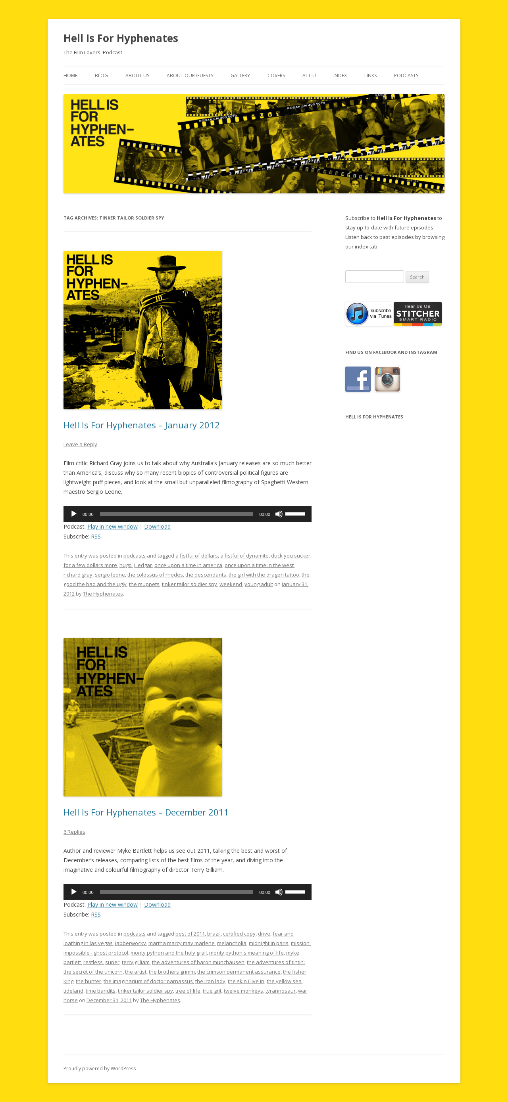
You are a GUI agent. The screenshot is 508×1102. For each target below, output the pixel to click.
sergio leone (110, 574)
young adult (258, 584)
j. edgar (143, 565)
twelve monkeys (243, 990)
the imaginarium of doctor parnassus (148, 981)
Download (157, 526)
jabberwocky (130, 943)
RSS (96, 536)
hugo (125, 565)
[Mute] (279, 514)
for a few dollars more (90, 565)
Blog (101, 75)
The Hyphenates (103, 593)
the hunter (88, 981)
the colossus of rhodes (155, 574)
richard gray (78, 574)
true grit (212, 990)
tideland (73, 990)
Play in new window (112, 526)
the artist (135, 971)
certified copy (239, 933)
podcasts (134, 555)
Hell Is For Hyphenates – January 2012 (142, 425)
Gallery (240, 75)
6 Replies (74, 831)
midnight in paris (269, 943)
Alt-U (309, 75)
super (112, 962)
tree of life (187, 990)
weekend (230, 584)
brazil (214, 933)
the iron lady (210, 981)
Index (340, 75)
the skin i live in (246, 981)
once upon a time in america (188, 565)
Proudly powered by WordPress (100, 1068)
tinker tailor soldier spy (189, 584)
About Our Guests (190, 75)
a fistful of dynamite (244, 555)
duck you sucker (290, 555)
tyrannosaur (281, 990)
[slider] (176, 514)
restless (93, 962)
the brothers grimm (172, 971)
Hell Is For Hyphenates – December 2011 (146, 812)
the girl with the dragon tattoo (264, 574)
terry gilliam (136, 962)
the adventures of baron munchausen (198, 962)
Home (70, 75)
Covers (276, 75)
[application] (188, 514)
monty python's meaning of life (246, 952)
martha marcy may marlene (181, 943)
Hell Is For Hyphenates (121, 38)
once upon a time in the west (259, 565)
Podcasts (406, 75)
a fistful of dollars (196, 555)
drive (264, 933)
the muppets (144, 584)
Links (370, 75)
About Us (137, 75)
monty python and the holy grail (169, 952)
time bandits (100, 990)
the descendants (205, 574)
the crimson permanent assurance (239, 971)
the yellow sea (284, 981)
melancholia (231, 943)
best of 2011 (190, 933)
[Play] (74, 514)
